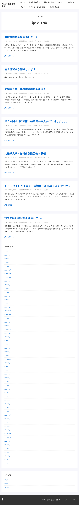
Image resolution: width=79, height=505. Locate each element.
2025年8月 (7, 285)
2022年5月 (7, 340)
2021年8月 (7, 352)
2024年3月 (7, 326)
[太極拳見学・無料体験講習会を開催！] (29, 157)
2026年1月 (7, 266)
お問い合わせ (55, 7)
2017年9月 (7, 419)
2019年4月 (7, 381)
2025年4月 (7, 296)
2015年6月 (7, 459)
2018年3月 (7, 404)
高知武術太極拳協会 (8, 5)
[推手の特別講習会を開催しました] (29, 222)
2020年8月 (7, 366)
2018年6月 (7, 396)
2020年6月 (7, 374)
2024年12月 (7, 307)
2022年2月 (7, 348)
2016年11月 (7, 437)
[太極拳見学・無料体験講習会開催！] (29, 93)
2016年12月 (7, 433)
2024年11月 (7, 311)
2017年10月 (7, 415)
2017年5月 (7, 426)
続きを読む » (9, 56)
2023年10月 (7, 333)
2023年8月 (7, 337)
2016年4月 (7, 448)
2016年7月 (7, 445)
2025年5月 (7, 292)
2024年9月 (7, 318)
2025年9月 (7, 281)
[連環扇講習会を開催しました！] (29, 41)
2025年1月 (7, 303)
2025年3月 (7, 300)
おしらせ (60, 2)
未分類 (6, 483)
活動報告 (71, 2)
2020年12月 (7, 359)
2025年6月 (7, 288)
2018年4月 (7, 400)
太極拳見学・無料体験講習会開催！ (25, 89)
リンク (22, 7)
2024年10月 (7, 314)
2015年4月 (7, 463)
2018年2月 (7, 407)
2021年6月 (7, 355)
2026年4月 (7, 255)
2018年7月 (7, 392)
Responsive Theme (72, 500)
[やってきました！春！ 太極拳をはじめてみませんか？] (29, 190)
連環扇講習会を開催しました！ (22, 37)
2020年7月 (7, 370)
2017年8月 (7, 422)
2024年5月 (7, 322)
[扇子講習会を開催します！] (29, 73)
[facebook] (2, 500)
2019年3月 (7, 385)
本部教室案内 (35, 2)
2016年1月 (7, 452)
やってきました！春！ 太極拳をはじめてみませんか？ (37, 185)
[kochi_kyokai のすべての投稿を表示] (11, 41)
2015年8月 (7, 456)
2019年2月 (7, 389)
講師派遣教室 (49, 2)
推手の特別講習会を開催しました (24, 218)
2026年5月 (7, 251)
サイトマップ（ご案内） (37, 7)
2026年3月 (7, 259)
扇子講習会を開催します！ (20, 69)
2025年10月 (7, 277)
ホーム (22, 2)
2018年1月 (7, 411)
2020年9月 (7, 363)
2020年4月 (7, 378)
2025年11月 (7, 273)
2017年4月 (7, 430)
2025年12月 (7, 270)
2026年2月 (7, 262)
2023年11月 (7, 329)
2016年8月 (7, 441)
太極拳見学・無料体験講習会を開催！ (26, 153)
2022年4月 (7, 344)
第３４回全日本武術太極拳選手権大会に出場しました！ (36, 121)
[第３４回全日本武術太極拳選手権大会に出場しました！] (29, 125)
